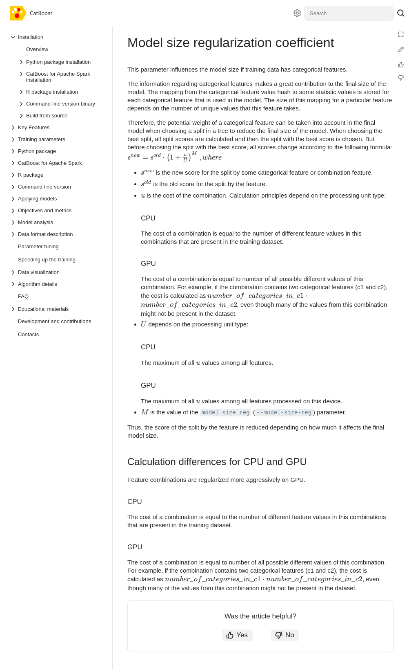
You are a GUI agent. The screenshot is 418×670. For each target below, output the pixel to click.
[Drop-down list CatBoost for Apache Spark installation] (61, 77)
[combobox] (349, 13)
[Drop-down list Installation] (57, 37)
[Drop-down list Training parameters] (57, 139)
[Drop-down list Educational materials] (57, 309)
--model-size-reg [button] (284, 412)
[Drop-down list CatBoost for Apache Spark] (57, 163)
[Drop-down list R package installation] (61, 92)
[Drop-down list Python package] (57, 151)
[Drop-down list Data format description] (57, 234)
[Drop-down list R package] (57, 175)
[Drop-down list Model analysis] (57, 222)
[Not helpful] (401, 77)
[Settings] (297, 13)
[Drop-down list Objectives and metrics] (57, 210)
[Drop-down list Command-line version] (57, 187)
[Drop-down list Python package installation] (61, 62)
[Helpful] (401, 64)
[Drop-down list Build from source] (61, 115)
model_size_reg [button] (226, 412)
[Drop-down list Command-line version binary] (61, 104)
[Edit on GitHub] (401, 49)
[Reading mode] (401, 34)
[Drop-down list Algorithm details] (57, 284)
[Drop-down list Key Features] (57, 127)
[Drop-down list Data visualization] (57, 272)
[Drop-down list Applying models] (57, 199)
